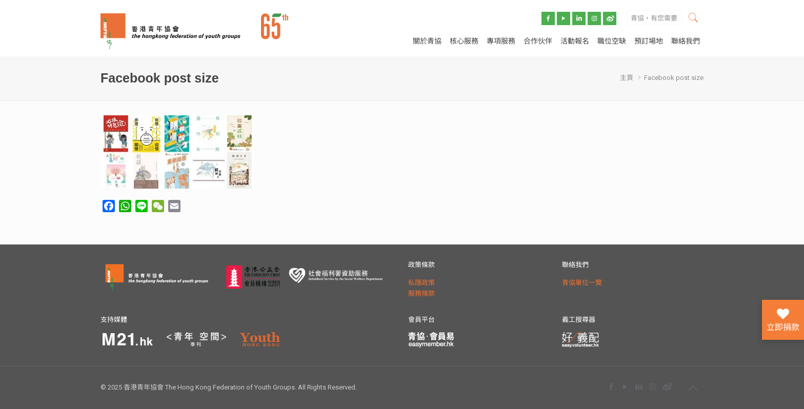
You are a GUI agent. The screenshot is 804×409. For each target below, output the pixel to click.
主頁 (626, 77)
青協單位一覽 (582, 283)
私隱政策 (421, 283)
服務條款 (421, 293)
